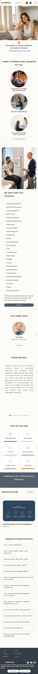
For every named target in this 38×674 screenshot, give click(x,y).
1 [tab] (9, 415)
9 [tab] (24, 415)
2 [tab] (11, 415)
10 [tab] (26, 415)
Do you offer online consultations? (17, 610)
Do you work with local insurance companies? (17, 586)
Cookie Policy (13, 671)
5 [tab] (17, 415)
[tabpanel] (19, 379)
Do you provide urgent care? (15, 565)
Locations (17, 3)
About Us (5, 656)
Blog (4, 650)
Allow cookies (25, 671)
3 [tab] (13, 415)
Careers (17, 656)
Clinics (16, 650)
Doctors (5, 653)
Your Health (18, 653)
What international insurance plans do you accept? (18, 578)
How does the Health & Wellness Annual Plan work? (17, 603)
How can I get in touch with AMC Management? (17, 635)
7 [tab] (20, 415)
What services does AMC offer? (16, 559)
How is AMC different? (13, 545)
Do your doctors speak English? (16, 571)
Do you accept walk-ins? (13, 628)
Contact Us (19, 305)
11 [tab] (28, 415)
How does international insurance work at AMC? (17, 595)
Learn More (19, 345)
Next (36, 335)
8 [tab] (22, 415)
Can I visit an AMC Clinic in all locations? (15, 552)
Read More (30, 492)
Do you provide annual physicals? (17, 622)
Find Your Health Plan (19, 139)
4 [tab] (15, 415)
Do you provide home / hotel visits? (18, 616)
